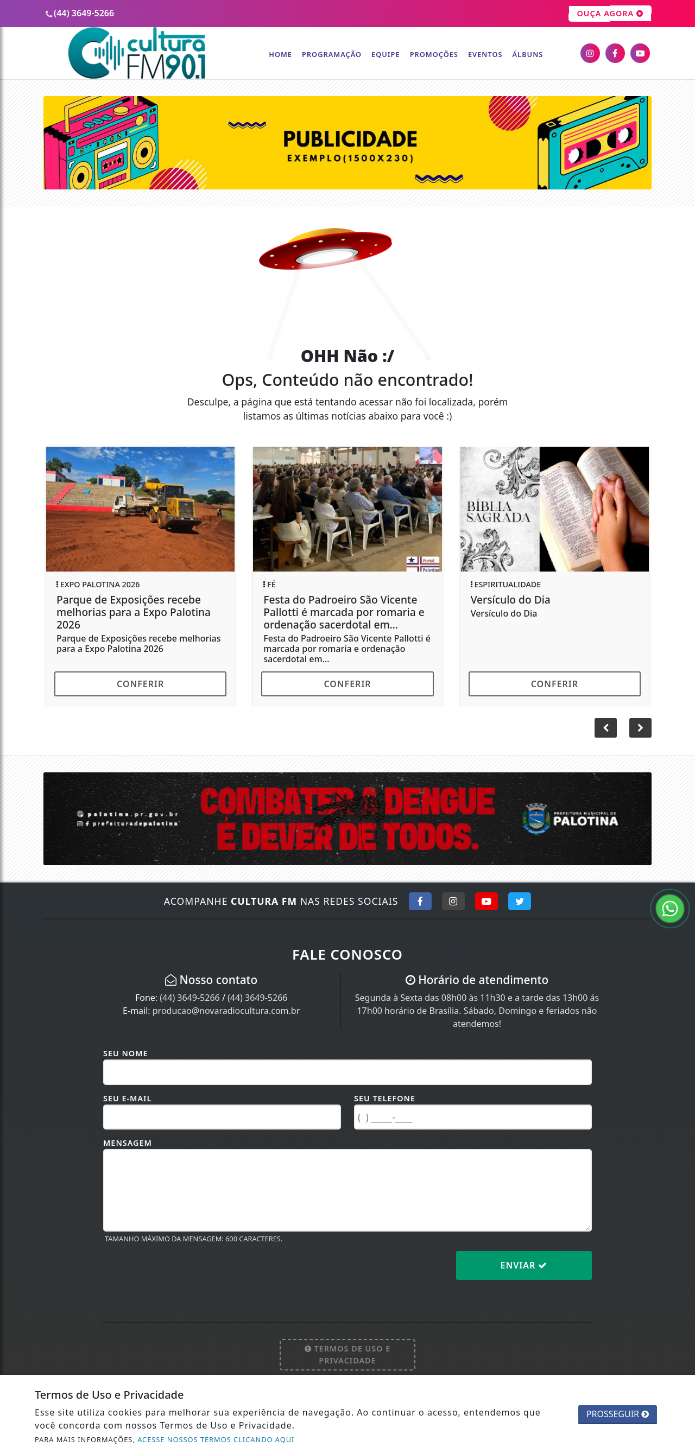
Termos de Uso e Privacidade (348, 1354)
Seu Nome (125, 1053)
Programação (332, 54)
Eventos (485, 54)
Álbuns (528, 54)
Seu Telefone (384, 1098)
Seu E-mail (127, 1098)
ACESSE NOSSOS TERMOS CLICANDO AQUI (215, 1439)
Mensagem (127, 1143)
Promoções (434, 54)
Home (280, 54)
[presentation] (185, 1274)
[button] (640, 728)
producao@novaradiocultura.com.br (226, 1011)
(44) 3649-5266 (189, 998)
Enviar (524, 1265)
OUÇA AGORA (610, 13)
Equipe (385, 54)
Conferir (140, 684)
